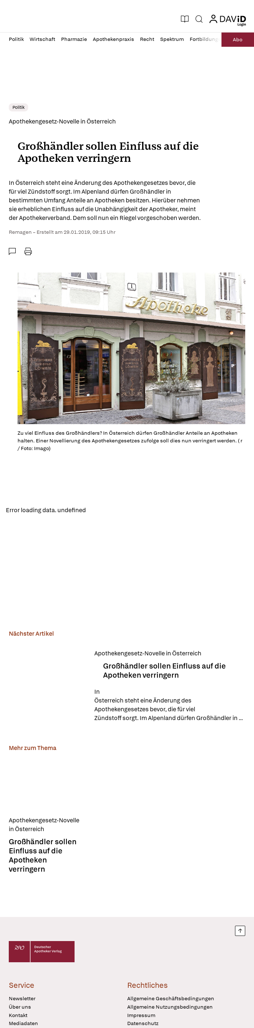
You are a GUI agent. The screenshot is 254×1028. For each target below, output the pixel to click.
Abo (236, 39)
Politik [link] (18, 107)
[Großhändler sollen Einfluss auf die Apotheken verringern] (47, 687)
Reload (101, 511)
